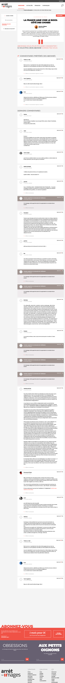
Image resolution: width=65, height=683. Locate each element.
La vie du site (53, 673)
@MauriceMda (41, 27)
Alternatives (30, 682)
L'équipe (52, 680)
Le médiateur (53, 674)
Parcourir (21, 5)
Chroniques (45, 5)
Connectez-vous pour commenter (6, 24)
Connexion (61, 1)
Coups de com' (30, 673)
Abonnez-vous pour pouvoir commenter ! (37, 46)
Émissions (37, 5)
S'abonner (59, 15)
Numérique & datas (31, 679)
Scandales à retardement (32, 674)
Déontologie (30, 680)
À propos (53, 679)
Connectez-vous (49, 48)
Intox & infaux (30, 676)
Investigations (30, 677)
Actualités (29, 5)
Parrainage (53, 676)
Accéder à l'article (8, 15)
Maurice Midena (43, 26)
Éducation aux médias (55, 677)
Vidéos (41, 679)
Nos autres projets (54, 682)
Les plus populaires (43, 680)
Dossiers (41, 677)
